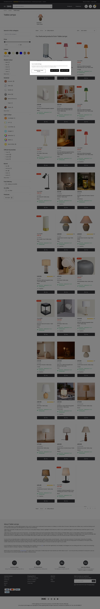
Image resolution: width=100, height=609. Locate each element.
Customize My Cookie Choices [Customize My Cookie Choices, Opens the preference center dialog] (38, 71)
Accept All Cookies (65, 70)
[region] (50, 68)
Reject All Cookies (54, 70)
